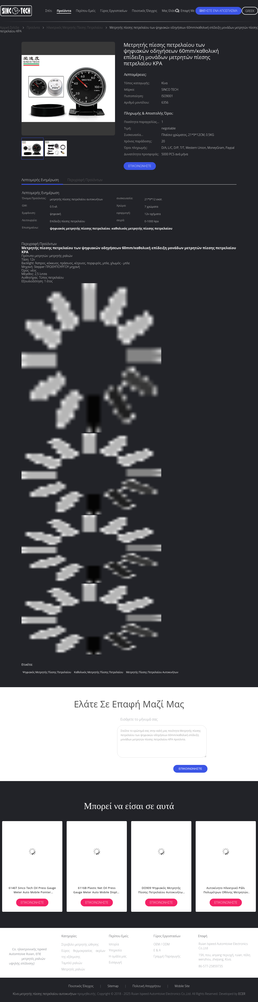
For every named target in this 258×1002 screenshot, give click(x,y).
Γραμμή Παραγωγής (167, 956)
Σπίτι (48, 11)
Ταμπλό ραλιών (71, 963)
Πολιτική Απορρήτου (146, 986)
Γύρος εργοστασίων (113, 11)
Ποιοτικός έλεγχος (144, 11)
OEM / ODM (162, 944)
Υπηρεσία (115, 950)
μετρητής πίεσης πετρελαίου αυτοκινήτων (152, 672)
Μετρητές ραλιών (73, 969)
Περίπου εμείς (85, 11)
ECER (241, 994)
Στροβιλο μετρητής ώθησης (80, 944)
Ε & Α (157, 950)
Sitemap (113, 986)
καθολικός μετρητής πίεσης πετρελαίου (98, 672)
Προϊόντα (64, 11)
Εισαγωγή (115, 962)
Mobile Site (182, 986)
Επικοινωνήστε (139, 166)
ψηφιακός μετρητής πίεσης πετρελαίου (47, 672)
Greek (249, 11)
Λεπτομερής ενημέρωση (40, 179)
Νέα (202, 11)
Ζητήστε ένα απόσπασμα (218, 11)
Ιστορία (114, 944)
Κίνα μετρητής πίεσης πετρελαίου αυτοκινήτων (44, 994)
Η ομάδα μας (117, 956)
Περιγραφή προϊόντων (85, 179)
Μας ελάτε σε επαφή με (178, 11)
